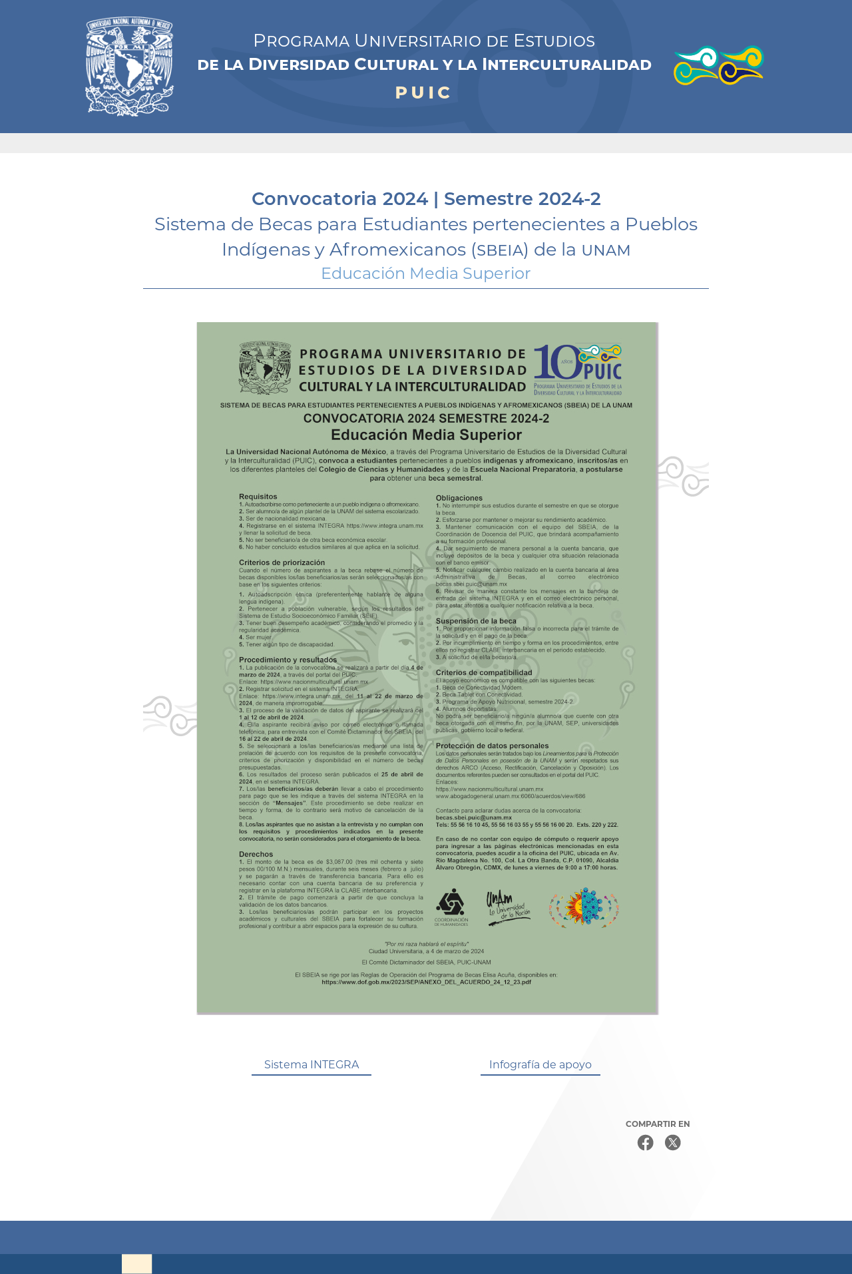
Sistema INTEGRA (311, 1064)
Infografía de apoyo (540, 1064)
